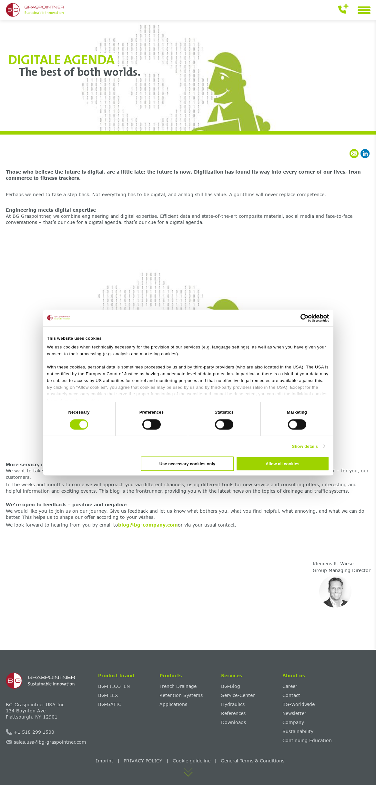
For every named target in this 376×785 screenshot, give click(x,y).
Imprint (104, 760)
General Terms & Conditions (252, 760)
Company (293, 722)
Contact (291, 695)
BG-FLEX (108, 695)
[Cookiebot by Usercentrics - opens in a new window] (301, 318)
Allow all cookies (283, 463)
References (233, 713)
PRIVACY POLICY (143, 760)
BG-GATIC (109, 704)
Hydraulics (233, 704)
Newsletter (294, 713)
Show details (305, 446)
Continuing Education (307, 740)
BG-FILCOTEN (114, 686)
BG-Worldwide (298, 704)
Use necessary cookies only (187, 463)
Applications (173, 704)
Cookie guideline (191, 760)
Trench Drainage (178, 686)
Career (289, 686)
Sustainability (297, 731)
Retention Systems (181, 695)
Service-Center (238, 695)
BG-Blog (230, 686)
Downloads (233, 722)
